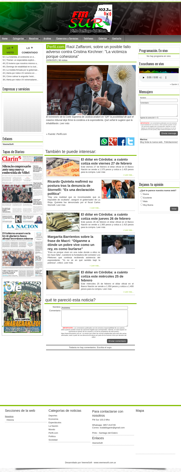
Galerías (103, 38)
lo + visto (10, 50)
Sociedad (53, 440)
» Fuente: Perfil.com (56, 134)
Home (5, 38)
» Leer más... (128, 175)
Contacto (116, 38)
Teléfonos (88, 38)
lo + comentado (30, 50)
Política (52, 436)
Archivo (47, 38)
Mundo (52, 429)
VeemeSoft (8, 144)
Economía (53, 419)
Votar (174, 209)
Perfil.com (53, 433)
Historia (10, 420)
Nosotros (33, 38)
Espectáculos (55, 422)
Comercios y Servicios (67, 38)
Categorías (18, 38)
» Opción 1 (174, 84)
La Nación (53, 426)
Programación (148, 50)
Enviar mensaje (168, 133)
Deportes (53, 415)
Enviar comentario (117, 341)
